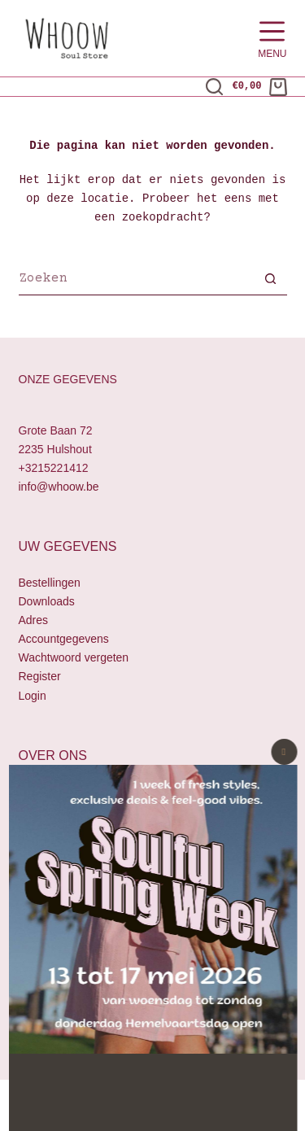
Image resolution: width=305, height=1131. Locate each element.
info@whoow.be (59, 486)
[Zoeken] (214, 86)
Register (40, 676)
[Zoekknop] (271, 280)
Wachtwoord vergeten (74, 658)
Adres (34, 620)
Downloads (47, 601)
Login (32, 695)
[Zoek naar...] (137, 280)
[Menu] (272, 39)
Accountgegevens (64, 639)
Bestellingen (50, 582)
